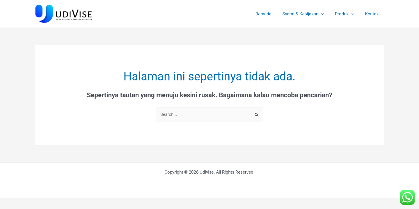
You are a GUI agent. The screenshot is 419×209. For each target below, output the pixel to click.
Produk (347, 14)
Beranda (271, 14)
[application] (326, 14)
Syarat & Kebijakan (308, 14)
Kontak (373, 14)
